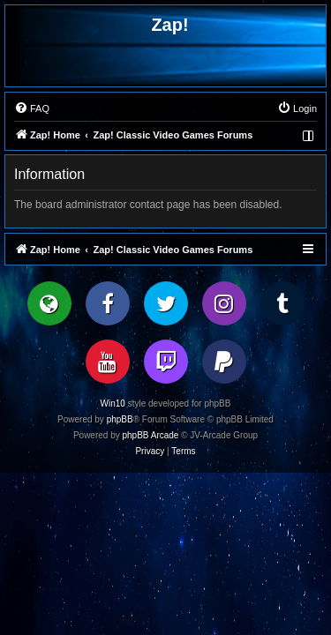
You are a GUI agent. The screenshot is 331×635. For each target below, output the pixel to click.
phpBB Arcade (151, 435)
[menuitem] (31, 108)
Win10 (113, 403)
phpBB (120, 419)
